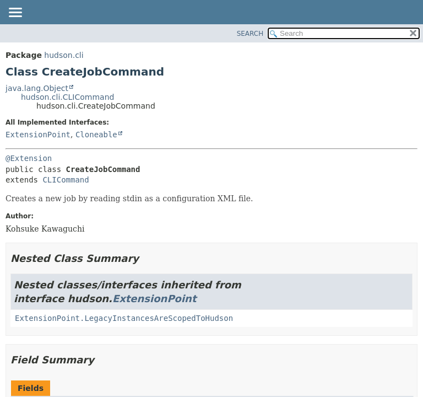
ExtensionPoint (38, 134)
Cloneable (96, 134)
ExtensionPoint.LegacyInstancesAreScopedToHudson (124, 318)
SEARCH (250, 33)
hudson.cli (63, 55)
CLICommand (65, 179)
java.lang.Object (37, 88)
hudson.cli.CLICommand (67, 97)
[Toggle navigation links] (15, 13)
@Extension (29, 158)
